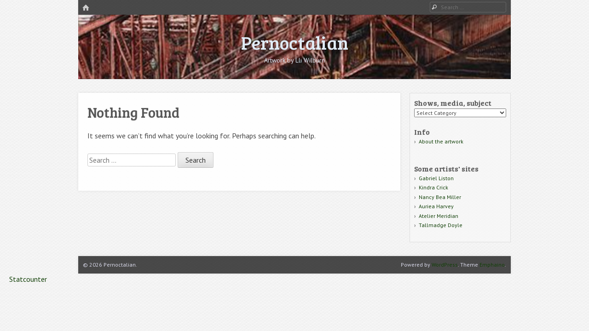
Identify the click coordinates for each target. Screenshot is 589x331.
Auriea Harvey (436, 206)
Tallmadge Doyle (440, 225)
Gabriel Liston (436, 178)
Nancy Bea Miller (440, 197)
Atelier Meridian (438, 215)
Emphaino (492, 264)
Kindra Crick (433, 187)
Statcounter (28, 279)
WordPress (445, 264)
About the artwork (441, 141)
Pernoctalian (294, 42)
